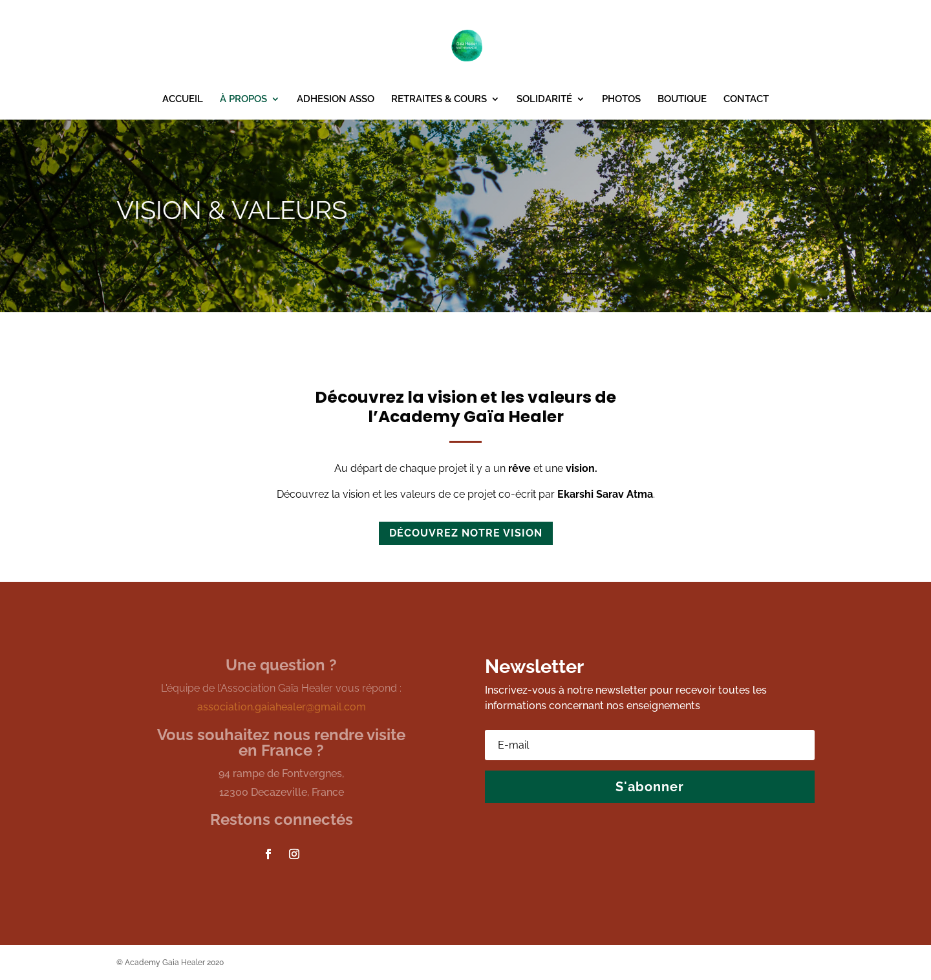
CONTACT (746, 99)
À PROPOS (243, 99)
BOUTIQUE (682, 99)
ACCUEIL (182, 99)
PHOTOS (621, 99)
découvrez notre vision (465, 533)
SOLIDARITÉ (544, 99)
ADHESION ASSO (335, 99)
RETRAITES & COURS (439, 99)
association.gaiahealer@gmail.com (281, 707)
